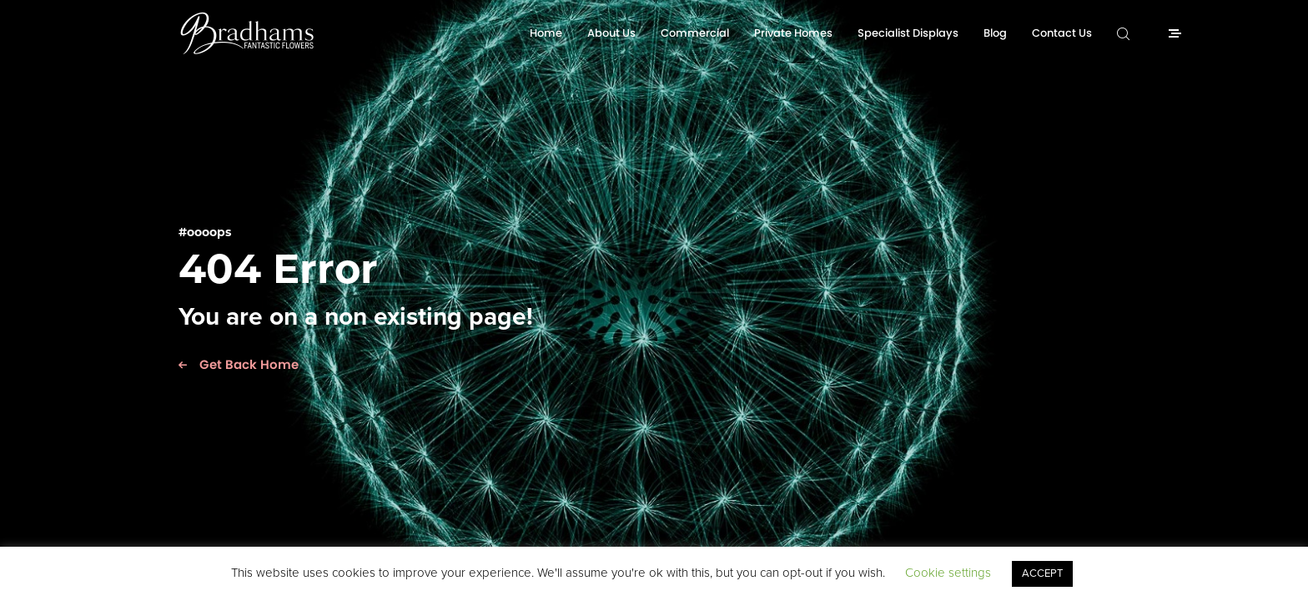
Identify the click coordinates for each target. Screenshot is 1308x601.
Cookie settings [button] (948, 572)
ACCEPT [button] (1042, 573)
